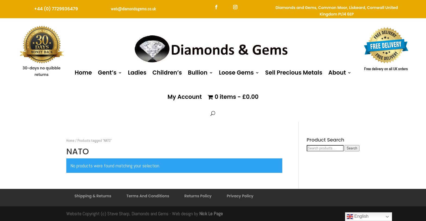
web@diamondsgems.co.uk (133, 9)
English (358, 216)
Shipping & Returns (92, 196)
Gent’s (107, 72)
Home (83, 72)
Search (352, 148)
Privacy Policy (240, 196)
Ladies (137, 72)
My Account (184, 97)
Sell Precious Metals (293, 72)
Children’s (167, 72)
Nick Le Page (211, 213)
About (337, 72)
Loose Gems (236, 72)
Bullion (197, 72)
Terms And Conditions (147, 196)
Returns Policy (198, 196)
